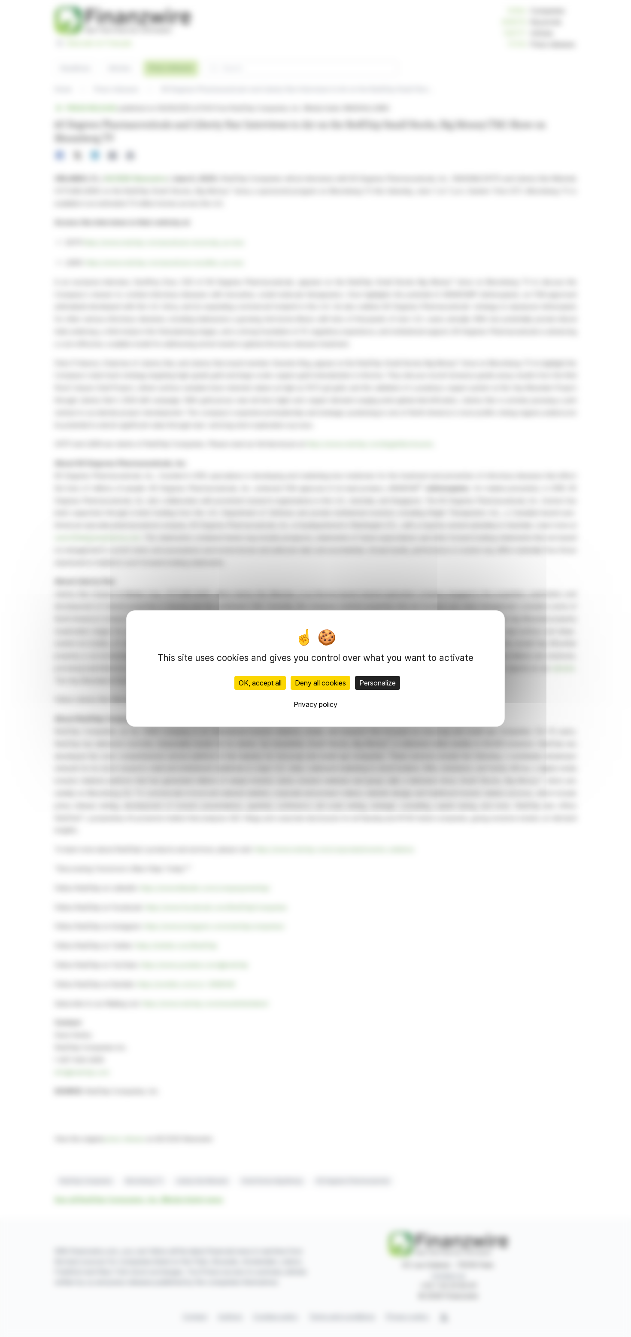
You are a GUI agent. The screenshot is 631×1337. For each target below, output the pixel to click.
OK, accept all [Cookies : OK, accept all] (260, 683)
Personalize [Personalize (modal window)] (377, 683)
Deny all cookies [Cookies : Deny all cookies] (320, 683)
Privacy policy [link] (315, 704)
